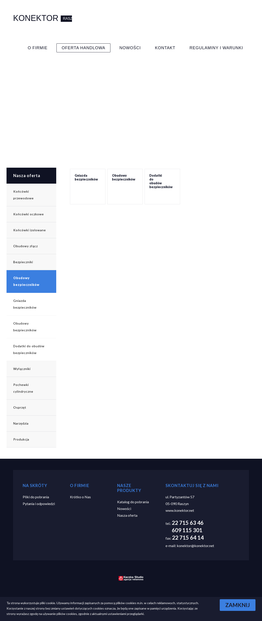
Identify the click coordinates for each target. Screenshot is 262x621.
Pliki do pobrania (36, 497)
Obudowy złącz (25, 246)
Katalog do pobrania (133, 502)
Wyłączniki (22, 369)
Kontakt (165, 48)
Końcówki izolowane (29, 230)
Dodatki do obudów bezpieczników (29, 349)
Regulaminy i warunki (216, 48)
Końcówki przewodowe (23, 194)
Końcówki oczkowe (28, 214)
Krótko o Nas (80, 497)
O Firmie (37, 48)
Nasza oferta (26, 175)
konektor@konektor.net (195, 545)
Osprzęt (19, 407)
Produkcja (21, 439)
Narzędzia (21, 423)
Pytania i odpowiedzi (39, 503)
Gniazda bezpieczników (25, 304)
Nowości (130, 48)
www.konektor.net (180, 510)
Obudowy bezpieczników (26, 281)
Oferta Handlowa (83, 48)
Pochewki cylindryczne (23, 388)
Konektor (36, 18)
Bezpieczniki (23, 262)
